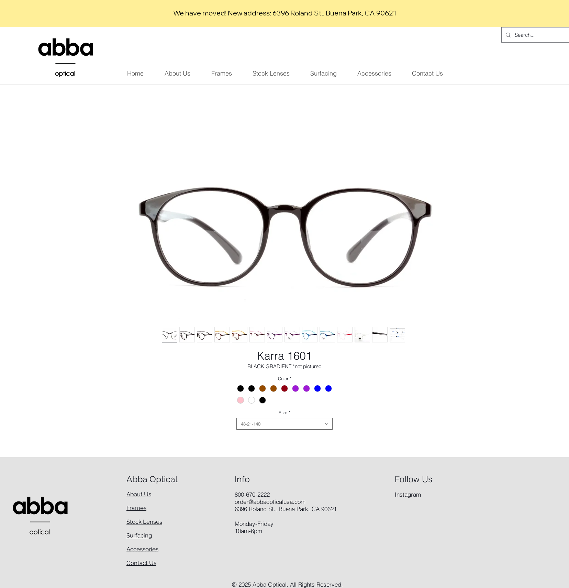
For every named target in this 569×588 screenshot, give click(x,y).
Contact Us (141, 562)
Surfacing (139, 535)
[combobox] (284, 424)
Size (284, 412)
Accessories (142, 549)
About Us (138, 494)
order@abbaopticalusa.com (270, 501)
